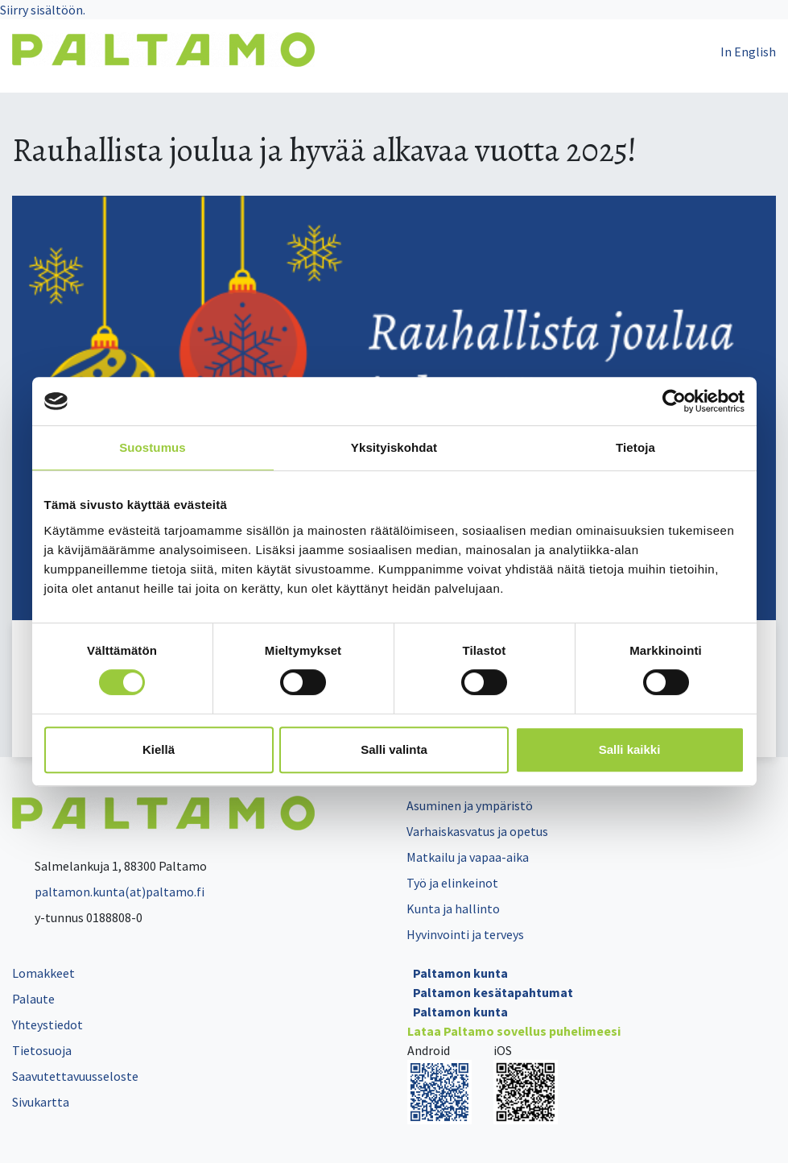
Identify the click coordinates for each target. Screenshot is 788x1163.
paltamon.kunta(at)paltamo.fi (108, 892)
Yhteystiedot (47, 1024)
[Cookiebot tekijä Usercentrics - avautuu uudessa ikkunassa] (674, 401)
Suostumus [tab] (152, 447)
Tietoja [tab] (635, 447)
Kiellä (158, 749)
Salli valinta (394, 749)
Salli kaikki (630, 749)
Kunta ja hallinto (453, 908)
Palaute (33, 999)
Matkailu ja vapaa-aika (467, 857)
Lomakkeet (43, 973)
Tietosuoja (42, 1050)
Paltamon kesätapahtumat (493, 992)
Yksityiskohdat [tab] (394, 447)
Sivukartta (40, 1102)
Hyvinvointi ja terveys (465, 934)
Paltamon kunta (460, 973)
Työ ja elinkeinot (452, 883)
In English (748, 51)
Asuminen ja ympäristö (469, 805)
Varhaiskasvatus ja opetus (477, 831)
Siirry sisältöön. (42, 10)
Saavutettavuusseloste (75, 1076)
